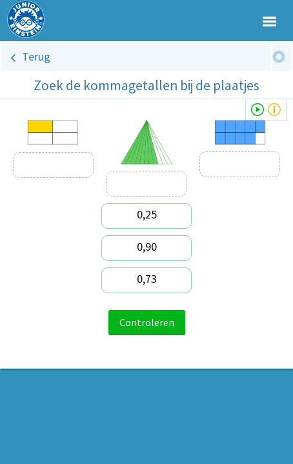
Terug (36, 56)
